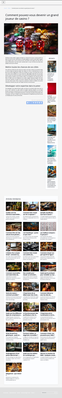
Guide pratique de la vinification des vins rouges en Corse (51, 120)
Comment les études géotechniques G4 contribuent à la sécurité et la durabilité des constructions (51, 183)
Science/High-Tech (25, 392)
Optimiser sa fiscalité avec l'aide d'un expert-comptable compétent (50, 77)
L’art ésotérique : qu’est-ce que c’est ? (31, 233)
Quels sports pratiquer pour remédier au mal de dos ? (48, 275)
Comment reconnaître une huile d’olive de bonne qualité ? (13, 275)
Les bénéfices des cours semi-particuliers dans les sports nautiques (51, 160)
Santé (18, 392)
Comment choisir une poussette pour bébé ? (47, 334)
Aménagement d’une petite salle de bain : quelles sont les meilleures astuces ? (12, 356)
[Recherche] (48, 393)
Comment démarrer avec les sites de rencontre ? (46, 295)
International (12, 392)
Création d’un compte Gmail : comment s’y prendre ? (13, 254)
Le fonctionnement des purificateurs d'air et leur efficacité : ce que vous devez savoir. (30, 315)
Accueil (5, 8)
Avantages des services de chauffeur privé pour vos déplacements (51, 140)
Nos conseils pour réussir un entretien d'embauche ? (29, 275)
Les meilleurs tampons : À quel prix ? (47, 233)
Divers (9, 8)
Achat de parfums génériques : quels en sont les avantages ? (12, 335)
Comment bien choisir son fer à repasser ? (30, 213)
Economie (5, 392)
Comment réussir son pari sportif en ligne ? (47, 254)
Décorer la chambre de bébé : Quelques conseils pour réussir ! (48, 355)
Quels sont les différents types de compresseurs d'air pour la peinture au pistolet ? (13, 315)
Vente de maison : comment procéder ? (12, 294)
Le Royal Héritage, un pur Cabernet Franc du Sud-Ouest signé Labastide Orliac (51, 99)
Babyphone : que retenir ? (13, 374)
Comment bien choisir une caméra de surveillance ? (30, 254)
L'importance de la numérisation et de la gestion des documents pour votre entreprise (47, 315)
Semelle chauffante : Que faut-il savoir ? (46, 213)
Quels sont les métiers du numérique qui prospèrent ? (30, 355)
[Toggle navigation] (3, 2)
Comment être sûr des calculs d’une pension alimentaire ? (13, 234)
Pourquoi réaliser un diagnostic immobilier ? (30, 334)
